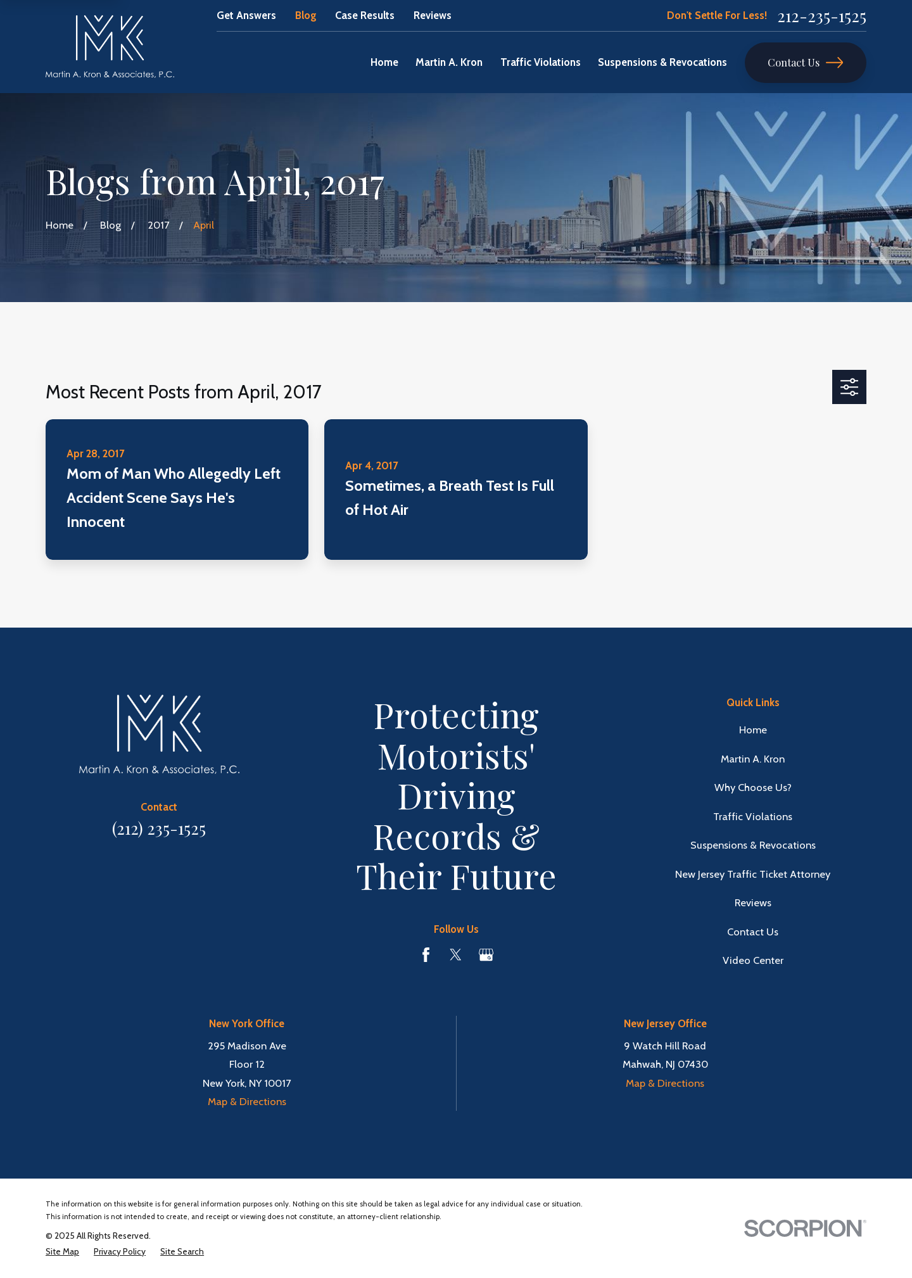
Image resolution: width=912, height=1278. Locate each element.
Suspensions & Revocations (753, 844)
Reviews (433, 15)
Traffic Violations (752, 816)
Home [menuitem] (384, 62)
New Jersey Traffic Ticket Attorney (752, 874)
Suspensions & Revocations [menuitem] (662, 62)
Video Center (753, 960)
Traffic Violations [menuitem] (540, 62)
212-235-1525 (821, 16)
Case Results (365, 15)
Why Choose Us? (753, 787)
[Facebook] (426, 954)
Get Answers (246, 15)
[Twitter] (455, 954)
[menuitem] (62, 1251)
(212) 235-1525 (159, 827)
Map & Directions (247, 1101)
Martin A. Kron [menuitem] (449, 62)
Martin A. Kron (753, 758)
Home (753, 729)
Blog (306, 15)
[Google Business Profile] (486, 954)
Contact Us (805, 62)
